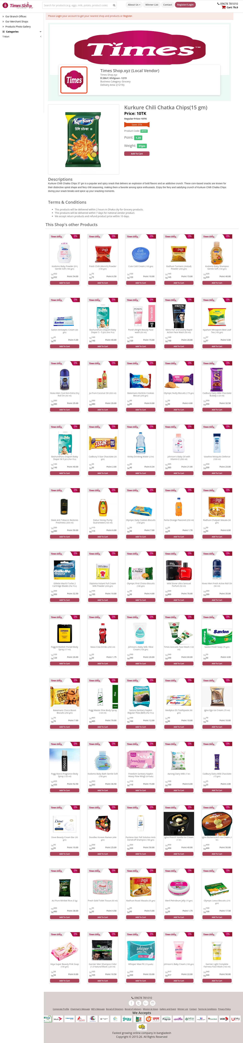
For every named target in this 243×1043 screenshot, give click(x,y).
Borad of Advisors (133, 1009)
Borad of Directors (114, 1009)
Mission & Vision (150, 1009)
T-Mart (6, 36)
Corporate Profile (61, 1009)
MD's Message (98, 1009)
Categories (11, 31)
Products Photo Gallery (17, 26)
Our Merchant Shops (15, 21)
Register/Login (185, 4)
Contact (167, 4)
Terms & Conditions (207, 1009)
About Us (134, 4)
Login (59, 16)
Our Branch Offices (14, 16)
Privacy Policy (224, 1009)
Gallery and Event (168, 1009)
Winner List (151, 4)
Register (127, 16)
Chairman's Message (80, 1009)
